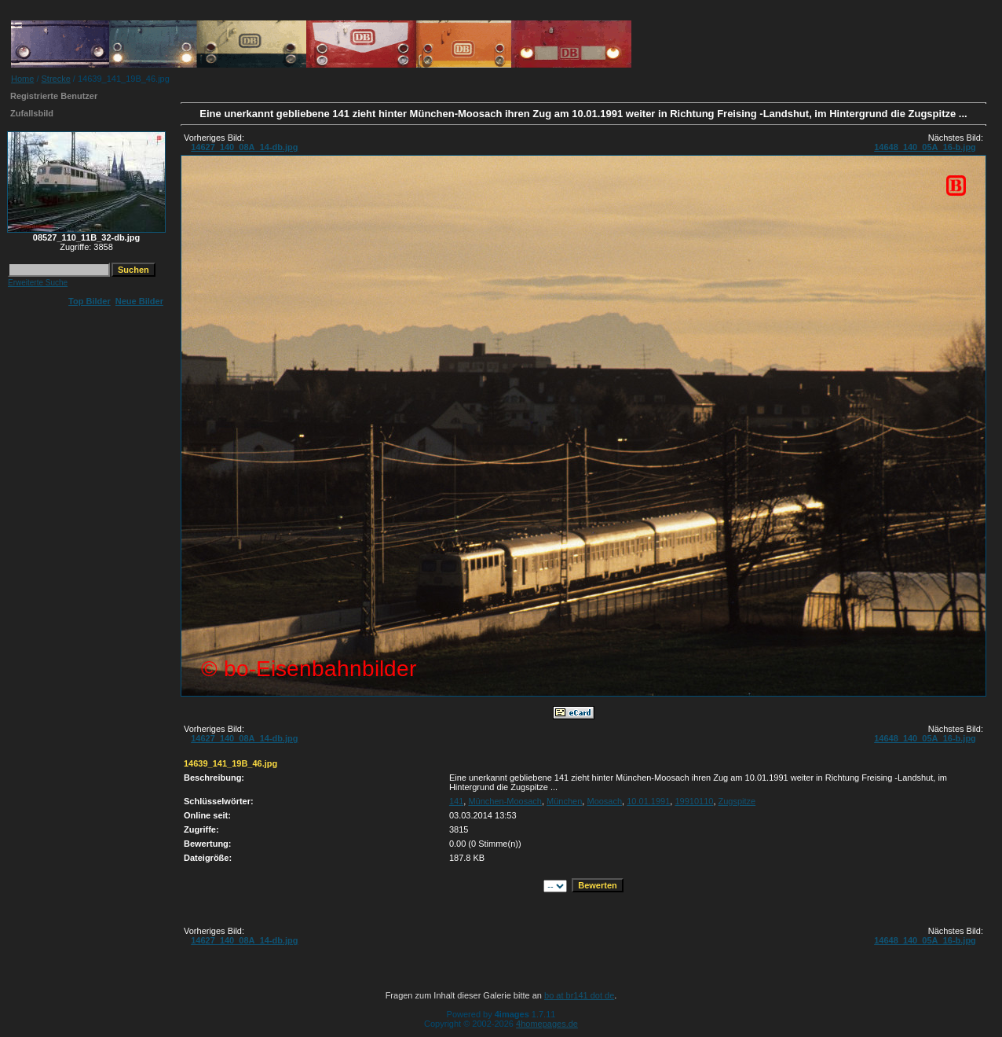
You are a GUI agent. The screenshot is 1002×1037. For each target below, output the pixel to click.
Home (22, 78)
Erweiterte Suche (38, 282)
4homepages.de (547, 1023)
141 (456, 801)
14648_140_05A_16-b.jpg (925, 147)
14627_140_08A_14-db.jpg (244, 147)
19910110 (694, 801)
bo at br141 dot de (579, 995)
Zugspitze (737, 801)
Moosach (604, 801)
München (564, 801)
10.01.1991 (648, 801)
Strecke (56, 78)
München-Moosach (505, 801)
